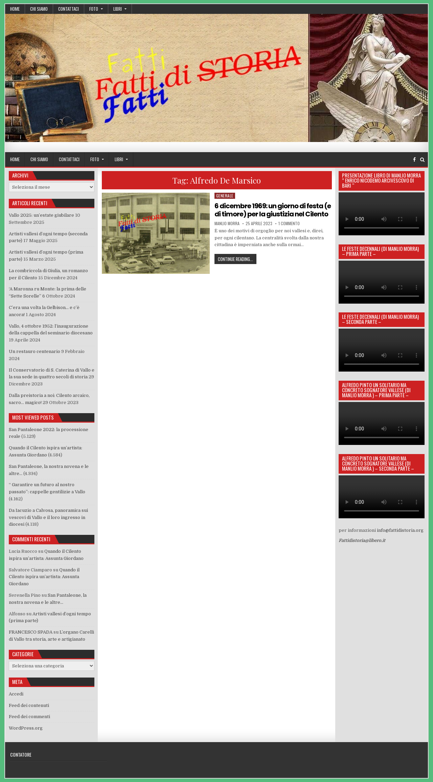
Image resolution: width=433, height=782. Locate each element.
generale (224, 195)
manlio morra (227, 223)
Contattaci (68, 8)
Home (15, 8)
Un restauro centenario (34, 351)
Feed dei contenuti (29, 705)
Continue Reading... (237, 258)
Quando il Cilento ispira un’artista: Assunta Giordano (44, 577)
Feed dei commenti (29, 716)
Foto (93, 8)
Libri (117, 8)
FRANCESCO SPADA (30, 632)
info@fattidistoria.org (400, 530)
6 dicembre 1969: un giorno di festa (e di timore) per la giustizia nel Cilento (272, 210)
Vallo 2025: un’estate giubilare (41, 215)
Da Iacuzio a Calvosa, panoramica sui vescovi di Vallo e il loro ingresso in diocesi (48, 517)
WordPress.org (26, 728)
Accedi (16, 693)
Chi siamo (39, 8)
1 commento (289, 223)
